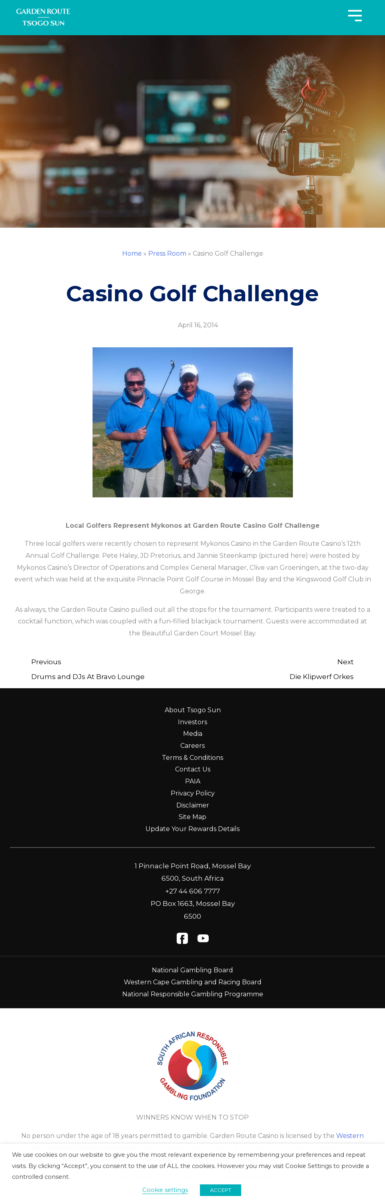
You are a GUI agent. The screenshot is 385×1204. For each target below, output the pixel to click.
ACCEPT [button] (220, 1190)
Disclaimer (192, 805)
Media (192, 733)
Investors (192, 722)
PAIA (192, 781)
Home (132, 253)
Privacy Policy (193, 793)
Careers (192, 745)
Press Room (167, 253)
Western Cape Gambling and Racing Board (193, 982)
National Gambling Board (192, 970)
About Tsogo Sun (193, 710)
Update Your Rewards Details (192, 829)
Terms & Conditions (192, 757)
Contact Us (192, 769)
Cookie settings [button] (165, 1190)
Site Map (192, 817)
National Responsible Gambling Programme (192, 994)
